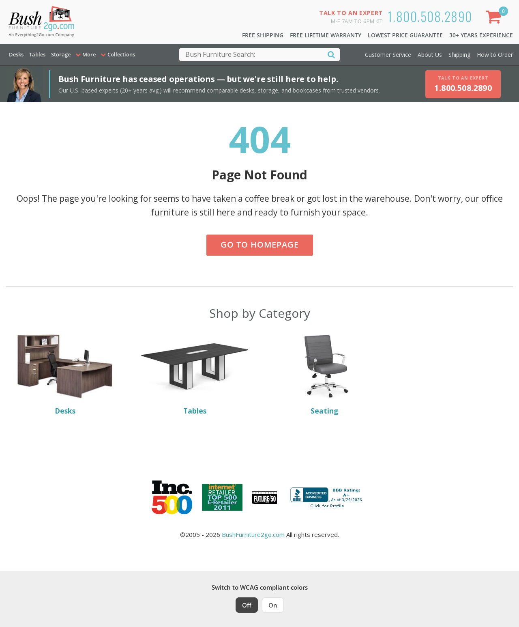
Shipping (459, 54)
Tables (37, 54)
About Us (430, 54)
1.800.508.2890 (430, 16)
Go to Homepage (260, 244)
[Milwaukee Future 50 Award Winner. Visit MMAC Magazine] (264, 497)
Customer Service (388, 54)
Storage (61, 54)
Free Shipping (262, 35)
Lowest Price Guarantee (405, 35)
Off (246, 605)
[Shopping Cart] (495, 18)
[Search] (331, 54)
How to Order (495, 54)
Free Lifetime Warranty (325, 35)
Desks (16, 54)
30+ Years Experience (481, 35)
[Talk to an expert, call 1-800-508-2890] (463, 84)
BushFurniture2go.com (253, 534)
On (272, 605)
